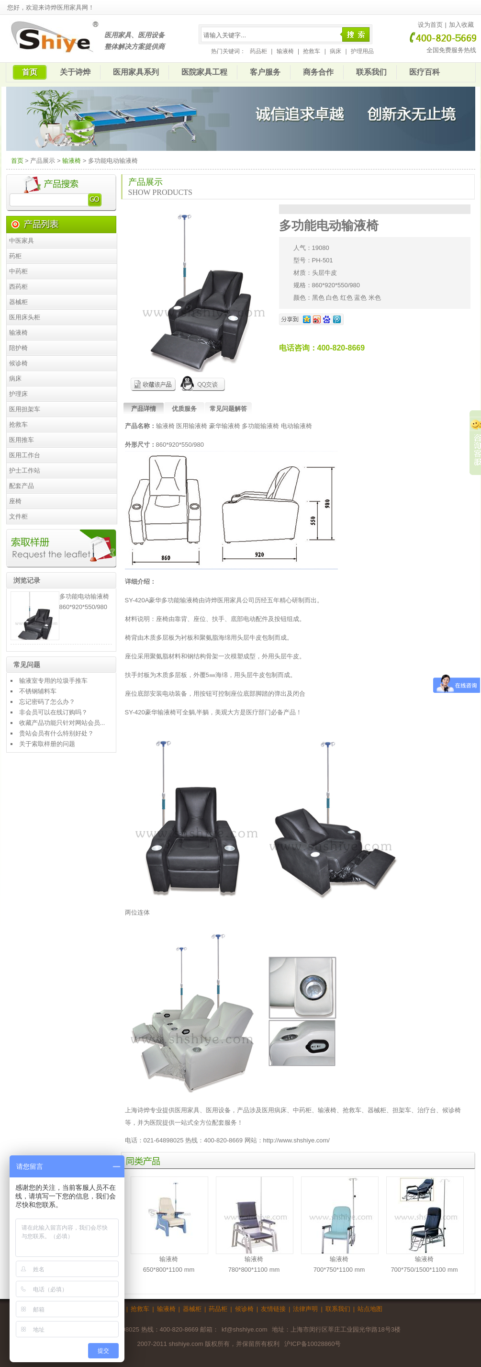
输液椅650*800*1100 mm (169, 1224)
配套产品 (21, 485)
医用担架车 (24, 409)
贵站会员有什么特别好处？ (56, 733)
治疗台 (426, 1110)
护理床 (18, 393)
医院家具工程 (204, 72)
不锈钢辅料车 (37, 691)
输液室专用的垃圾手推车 (53, 680)
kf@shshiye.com (245, 1329)
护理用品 (362, 51)
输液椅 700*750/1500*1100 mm (424, 1224)
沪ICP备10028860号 (312, 1343)
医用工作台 (24, 455)
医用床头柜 (24, 317)
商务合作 (318, 72)
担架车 (401, 1110)
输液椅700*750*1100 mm (339, 1224)
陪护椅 (18, 347)
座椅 (15, 501)
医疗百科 (424, 72)
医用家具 (187, 1110)
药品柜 (258, 51)
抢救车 (311, 51)
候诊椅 (18, 363)
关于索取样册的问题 (47, 743)
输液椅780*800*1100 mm (254, 1224)
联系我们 (371, 72)
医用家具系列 (136, 72)
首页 (29, 72)
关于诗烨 (75, 72)
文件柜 (18, 516)
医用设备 (218, 1110)
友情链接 (273, 1308)
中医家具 (21, 240)
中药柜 (18, 271)
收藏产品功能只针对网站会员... (62, 722)
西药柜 (18, 286)
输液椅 (285, 51)
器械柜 (18, 301)
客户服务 (265, 72)
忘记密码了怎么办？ (47, 701)
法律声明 (305, 1308)
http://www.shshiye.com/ (296, 1140)
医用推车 (21, 439)
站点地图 (370, 1308)
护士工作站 (24, 470)
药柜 (15, 256)
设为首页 (430, 24)
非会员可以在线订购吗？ (53, 712)
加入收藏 (461, 24)
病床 (335, 51)
